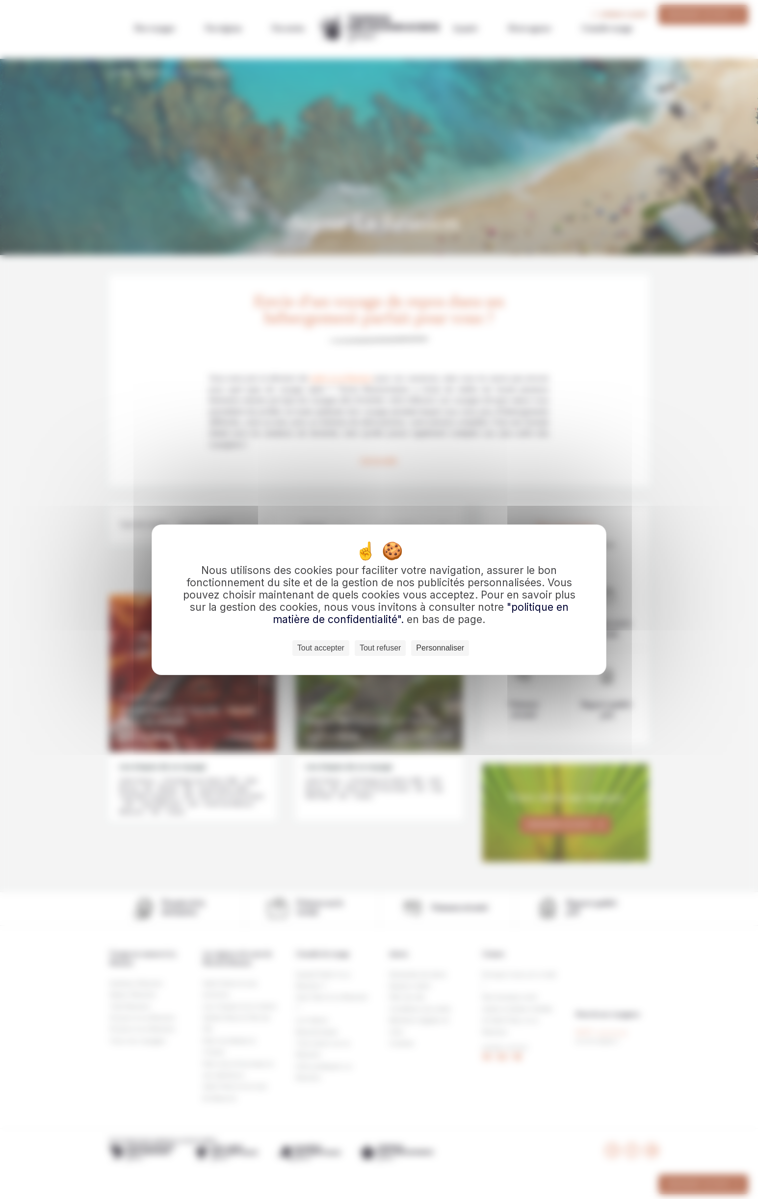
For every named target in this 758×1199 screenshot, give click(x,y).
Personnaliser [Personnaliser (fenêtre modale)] (440, 648)
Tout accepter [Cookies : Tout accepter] (320, 648)
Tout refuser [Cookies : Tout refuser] (380, 648)
